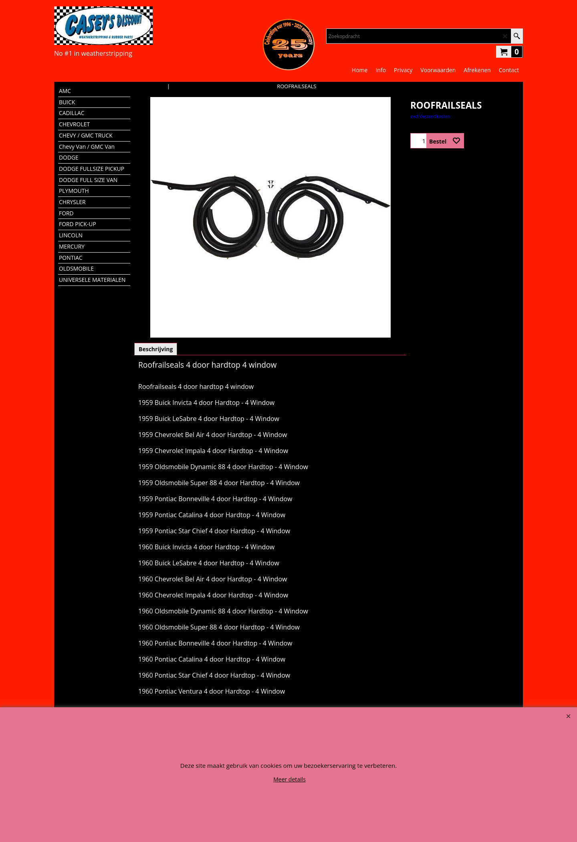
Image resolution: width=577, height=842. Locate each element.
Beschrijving (156, 349)
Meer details (289, 779)
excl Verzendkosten (430, 116)
